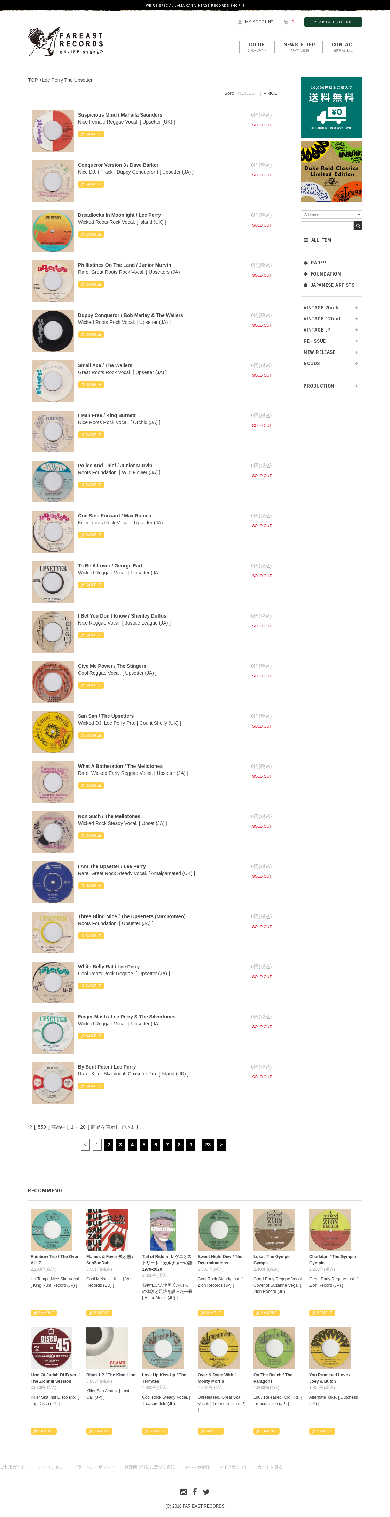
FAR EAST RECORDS (333, 22)
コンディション (49, 1466)
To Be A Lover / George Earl (110, 566)
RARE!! (315, 263)
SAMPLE (91, 134)
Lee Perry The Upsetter (67, 80)
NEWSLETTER (299, 47)
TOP (33, 80)
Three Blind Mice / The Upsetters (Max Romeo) (132, 916)
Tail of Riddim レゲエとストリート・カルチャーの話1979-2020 (167, 1263)
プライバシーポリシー (94, 1466)
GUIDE (257, 47)
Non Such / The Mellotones (109, 816)
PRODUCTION (319, 386)
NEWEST (247, 93)
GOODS (312, 363)
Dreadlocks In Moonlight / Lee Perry (119, 215)
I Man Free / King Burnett (107, 415)
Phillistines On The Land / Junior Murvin (124, 265)
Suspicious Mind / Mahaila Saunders (120, 115)
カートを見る (270, 1466)
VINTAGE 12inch (323, 319)
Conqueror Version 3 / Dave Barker (118, 165)
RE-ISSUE (315, 341)
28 (208, 1144)
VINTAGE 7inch (321, 308)
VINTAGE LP (317, 330)
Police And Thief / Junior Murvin (115, 465)
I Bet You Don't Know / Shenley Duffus (122, 616)
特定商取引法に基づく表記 (150, 1466)
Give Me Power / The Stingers (112, 666)
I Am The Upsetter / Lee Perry (112, 866)
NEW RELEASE (320, 352)
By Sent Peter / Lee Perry (107, 1067)
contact (343, 47)
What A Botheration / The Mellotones (120, 766)
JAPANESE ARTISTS (329, 285)
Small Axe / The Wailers (105, 365)
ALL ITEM (317, 240)
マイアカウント (233, 1466)
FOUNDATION (322, 274)
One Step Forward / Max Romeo (114, 515)
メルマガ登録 (197, 1466)
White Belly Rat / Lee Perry (109, 966)
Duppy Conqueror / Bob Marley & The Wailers (130, 315)
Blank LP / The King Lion (110, 1375)
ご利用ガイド (12, 1466)
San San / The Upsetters (106, 716)
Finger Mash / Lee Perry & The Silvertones (127, 1016)
